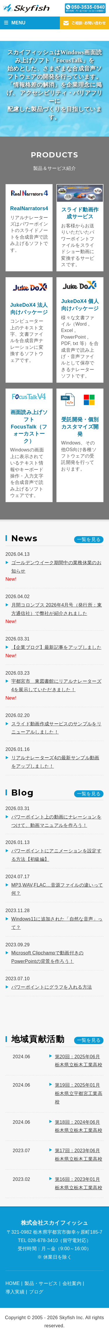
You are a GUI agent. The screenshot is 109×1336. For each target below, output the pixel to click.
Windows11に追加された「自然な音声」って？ (57, 923)
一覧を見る (89, 1040)
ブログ (36, 1291)
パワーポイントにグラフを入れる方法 (51, 987)
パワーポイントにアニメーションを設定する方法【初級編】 (56, 855)
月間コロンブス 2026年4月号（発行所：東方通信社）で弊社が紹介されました (56, 609)
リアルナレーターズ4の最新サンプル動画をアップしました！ (55, 762)
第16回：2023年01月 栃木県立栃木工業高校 (78, 1183)
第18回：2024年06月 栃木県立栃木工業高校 (78, 1126)
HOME (13, 1283)
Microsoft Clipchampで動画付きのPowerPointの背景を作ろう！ (47, 957)
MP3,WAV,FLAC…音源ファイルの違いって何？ (57, 889)
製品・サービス (41, 1283)
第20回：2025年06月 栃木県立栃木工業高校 (78, 1061)
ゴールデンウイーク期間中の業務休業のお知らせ (56, 566)
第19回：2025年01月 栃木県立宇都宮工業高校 (78, 1093)
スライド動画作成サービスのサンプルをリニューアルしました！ (56, 728)
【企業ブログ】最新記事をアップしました (56, 647)
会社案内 (71, 1283)
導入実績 (15, 1291)
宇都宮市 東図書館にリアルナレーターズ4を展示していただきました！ (56, 685)
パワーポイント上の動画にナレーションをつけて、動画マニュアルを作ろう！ (56, 821)
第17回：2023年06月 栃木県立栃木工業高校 (78, 1154)
